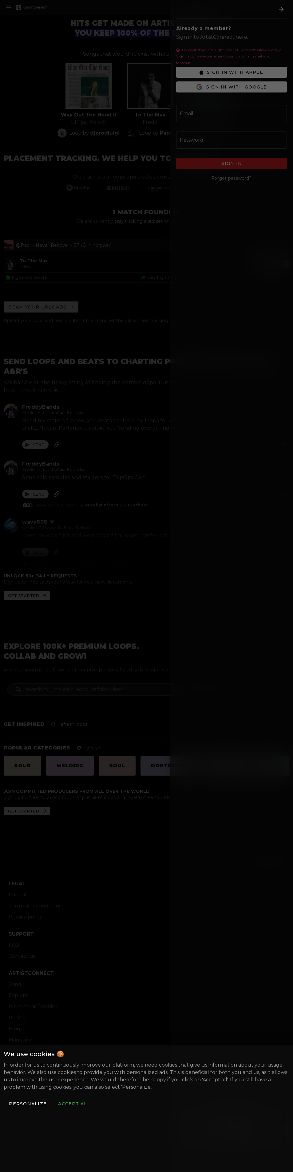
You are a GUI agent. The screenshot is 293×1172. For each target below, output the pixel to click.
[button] (28, 1103)
